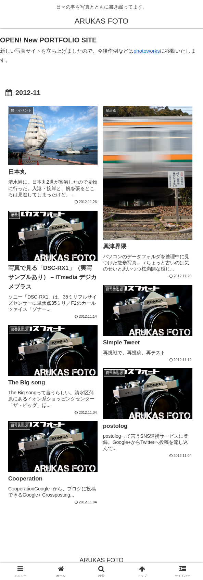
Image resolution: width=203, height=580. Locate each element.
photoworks (147, 51)
